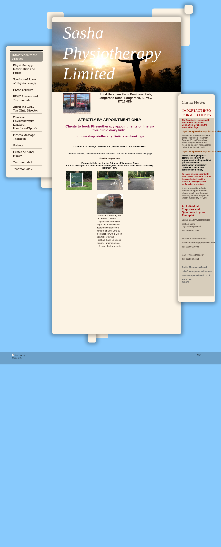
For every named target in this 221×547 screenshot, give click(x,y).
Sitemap (22, 355)
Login (199, 355)
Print (15, 355)
